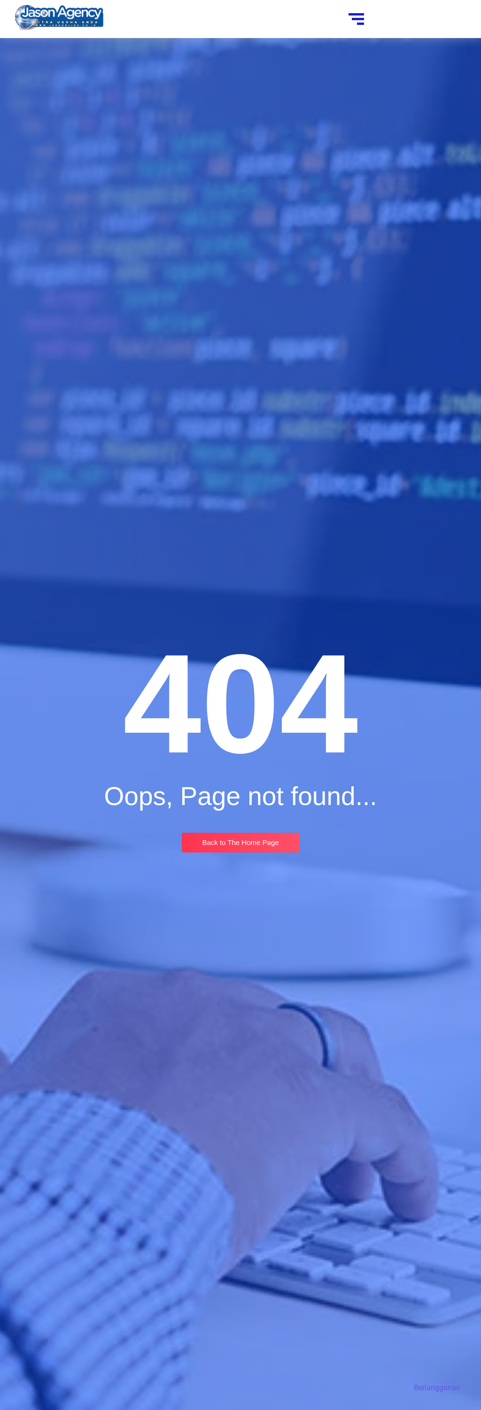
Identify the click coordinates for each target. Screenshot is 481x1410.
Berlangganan (437, 1387)
